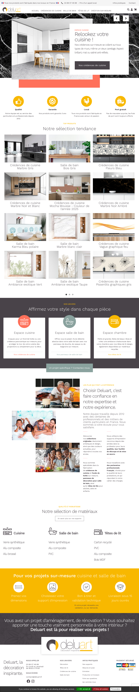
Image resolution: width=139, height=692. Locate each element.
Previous (116, 18)
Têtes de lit (64, 668)
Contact (132, 3)
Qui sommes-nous (89, 682)
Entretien (85, 671)
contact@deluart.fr (34, 677)
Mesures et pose (88, 668)
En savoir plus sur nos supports (69, 518)
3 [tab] (73, 295)
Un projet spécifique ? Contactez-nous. (69, 368)
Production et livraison (90, 675)
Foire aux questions (89, 678)
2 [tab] (69, 295)
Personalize (115, 689)
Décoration (64, 664)
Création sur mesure (101, 11)
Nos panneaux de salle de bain (69, 354)
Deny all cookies (100, 689)
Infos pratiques (119, 3)
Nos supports (87, 664)
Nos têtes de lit (114, 354)
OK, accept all (84, 689)
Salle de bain (65, 675)
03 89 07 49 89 (32, 664)
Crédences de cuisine (68, 671)
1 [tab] (66, 295)
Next (126, 18)
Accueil (35, 11)
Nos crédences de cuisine (92, 65)
